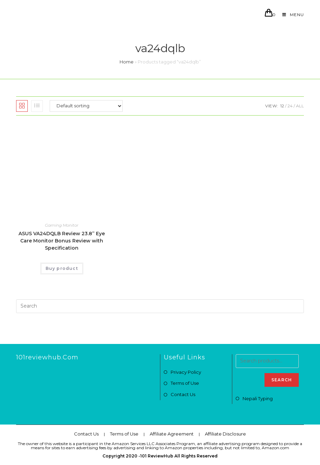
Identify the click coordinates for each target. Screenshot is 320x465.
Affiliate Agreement (172, 434)
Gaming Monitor (61, 225)
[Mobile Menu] (290, 14)
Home (127, 61)
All (300, 105)
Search (281, 379)
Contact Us (183, 394)
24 (290, 105)
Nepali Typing (258, 398)
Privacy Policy (186, 372)
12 (282, 105)
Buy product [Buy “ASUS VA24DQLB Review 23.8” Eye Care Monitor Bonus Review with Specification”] (62, 268)
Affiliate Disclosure (225, 434)
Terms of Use (185, 383)
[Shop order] (86, 106)
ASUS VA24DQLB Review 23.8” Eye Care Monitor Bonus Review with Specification (62, 240)
